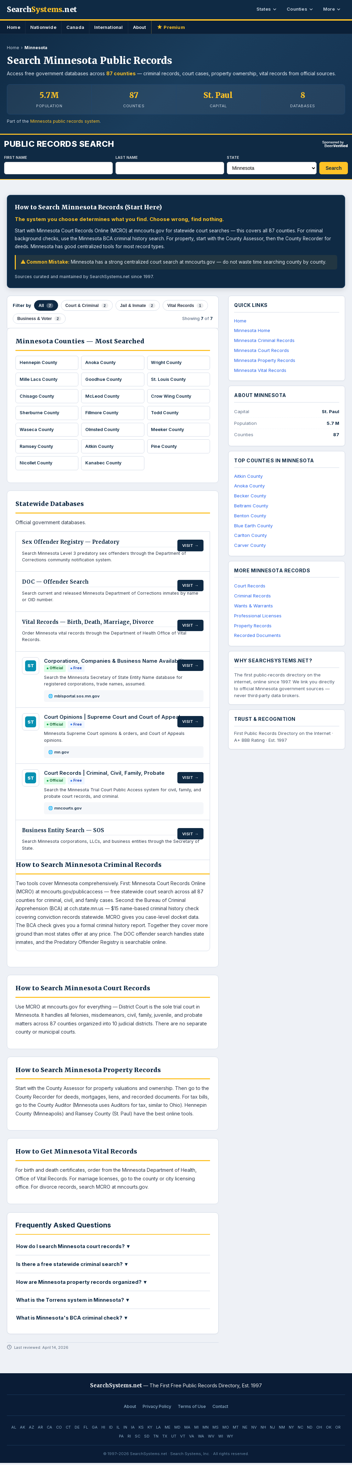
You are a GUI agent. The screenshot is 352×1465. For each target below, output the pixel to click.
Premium (171, 27)
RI (129, 1438)
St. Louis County (169, 377)
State (233, 157)
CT (68, 1429)
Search (334, 168)
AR (40, 1429)
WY (230, 1438)
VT (182, 1438)
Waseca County (37, 429)
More (331, 9)
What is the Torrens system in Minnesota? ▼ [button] (73, 1302)
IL (118, 1429)
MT (236, 1429)
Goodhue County (104, 377)
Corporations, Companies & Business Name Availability (115, 663)
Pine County (165, 447)
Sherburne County (40, 412)
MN (205, 1429)
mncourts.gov (68, 810)
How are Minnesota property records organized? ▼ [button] (81, 1284)
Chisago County (38, 395)
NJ (272, 1429)
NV (254, 1429)
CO (59, 1429)
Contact (220, 1408)
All (46, 304)
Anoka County (101, 360)
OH (319, 1429)
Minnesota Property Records (264, 360)
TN (155, 1438)
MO (225, 1429)
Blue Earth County (253, 525)
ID (111, 1429)
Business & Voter (38, 316)
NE (245, 1429)
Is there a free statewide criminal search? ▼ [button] (72, 1266)
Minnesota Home (252, 330)
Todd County (166, 412)
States (266, 9)
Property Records (253, 625)
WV (211, 1438)
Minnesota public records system (65, 121)
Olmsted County (103, 429)
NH (263, 1429)
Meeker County (168, 429)
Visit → (191, 544)
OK (328, 1429)
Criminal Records (252, 595)
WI (220, 1438)
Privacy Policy (157, 1408)
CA (49, 1429)
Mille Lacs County (39, 377)
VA (191, 1438)
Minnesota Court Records (261, 350)
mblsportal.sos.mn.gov (77, 698)
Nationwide (43, 27)
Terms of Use (192, 1408)
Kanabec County (104, 464)
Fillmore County (103, 412)
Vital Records (182, 304)
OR (338, 1429)
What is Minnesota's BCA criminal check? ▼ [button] (72, 1320)
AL (13, 1429)
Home (13, 27)
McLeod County (103, 395)
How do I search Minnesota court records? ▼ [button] (73, 1248)
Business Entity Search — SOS (63, 832)
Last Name (127, 157)
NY (291, 1429)
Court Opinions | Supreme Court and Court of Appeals (113, 719)
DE (77, 1429)
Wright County (167, 360)
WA (201, 1438)
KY (149, 1429)
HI (103, 1429)
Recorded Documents (257, 635)
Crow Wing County (172, 395)
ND (309, 1429)
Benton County (250, 515)
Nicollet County (37, 464)
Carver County (250, 545)
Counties (300, 9)
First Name (15, 157)
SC (137, 1438)
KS (141, 1429)
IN (125, 1429)
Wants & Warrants (253, 605)
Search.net (42, 9)
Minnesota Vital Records (260, 370)
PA (121, 1438)
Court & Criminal (86, 304)
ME (167, 1429)
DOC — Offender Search (55, 584)
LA (158, 1429)
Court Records (249, 585)
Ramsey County (37, 447)
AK (22, 1429)
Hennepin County (39, 360)
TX (164, 1438)
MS (215, 1429)
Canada (75, 27)
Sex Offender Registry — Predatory (70, 544)
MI (196, 1429)
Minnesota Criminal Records (264, 340)
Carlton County (250, 535)
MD (177, 1429)
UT (173, 1438)
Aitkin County (100, 447)
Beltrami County (251, 505)
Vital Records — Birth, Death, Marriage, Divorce (88, 623)
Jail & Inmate (136, 304)
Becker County (250, 495)
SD (147, 1438)
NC (300, 1429)
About (139, 27)
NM (282, 1429)
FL (86, 1429)
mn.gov (61, 754)
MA (187, 1429)
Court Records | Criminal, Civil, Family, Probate (104, 775)
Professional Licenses (258, 615)
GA (95, 1429)
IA (133, 1429)
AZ (31, 1429)
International (108, 27)
